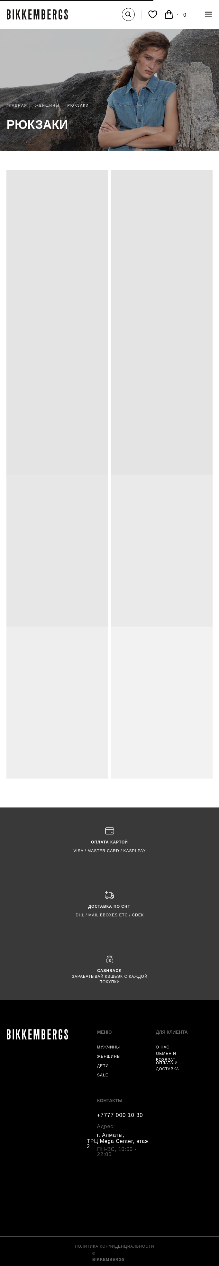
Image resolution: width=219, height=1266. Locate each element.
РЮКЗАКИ (37, 124)
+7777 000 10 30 (120, 1115)
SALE (102, 1075)
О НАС (163, 1047)
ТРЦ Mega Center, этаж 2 (118, 1143)
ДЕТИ (103, 1066)
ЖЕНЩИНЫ (47, 105)
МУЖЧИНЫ (108, 1047)
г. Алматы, (111, 1135)
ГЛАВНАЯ (17, 105)
